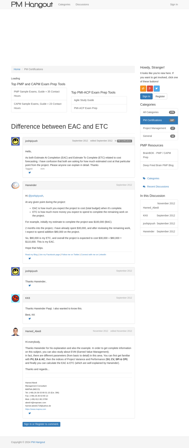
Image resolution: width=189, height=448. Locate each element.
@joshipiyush (35, 195)
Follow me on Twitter (70, 254)
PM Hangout (38, 442)
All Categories (159, 112)
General (159, 136)
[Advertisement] (94, 37)
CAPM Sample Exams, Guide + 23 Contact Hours (37, 106)
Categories (64, 4)
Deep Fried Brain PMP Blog (158, 165)
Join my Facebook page (49, 254)
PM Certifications (124, 141)
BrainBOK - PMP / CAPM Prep (157, 155)
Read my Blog (31, 254)
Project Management (159, 128)
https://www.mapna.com (35, 409)
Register (40, 424)
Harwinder (31, 185)
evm (43, 169)
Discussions (82, 4)
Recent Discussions (156, 186)
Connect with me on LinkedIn (93, 254)
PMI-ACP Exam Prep (85, 108)
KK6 (27, 298)
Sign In (174, 4)
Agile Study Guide (84, 100)
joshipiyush (31, 141)
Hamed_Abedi (33, 331)
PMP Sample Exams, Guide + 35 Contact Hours (37, 93)
